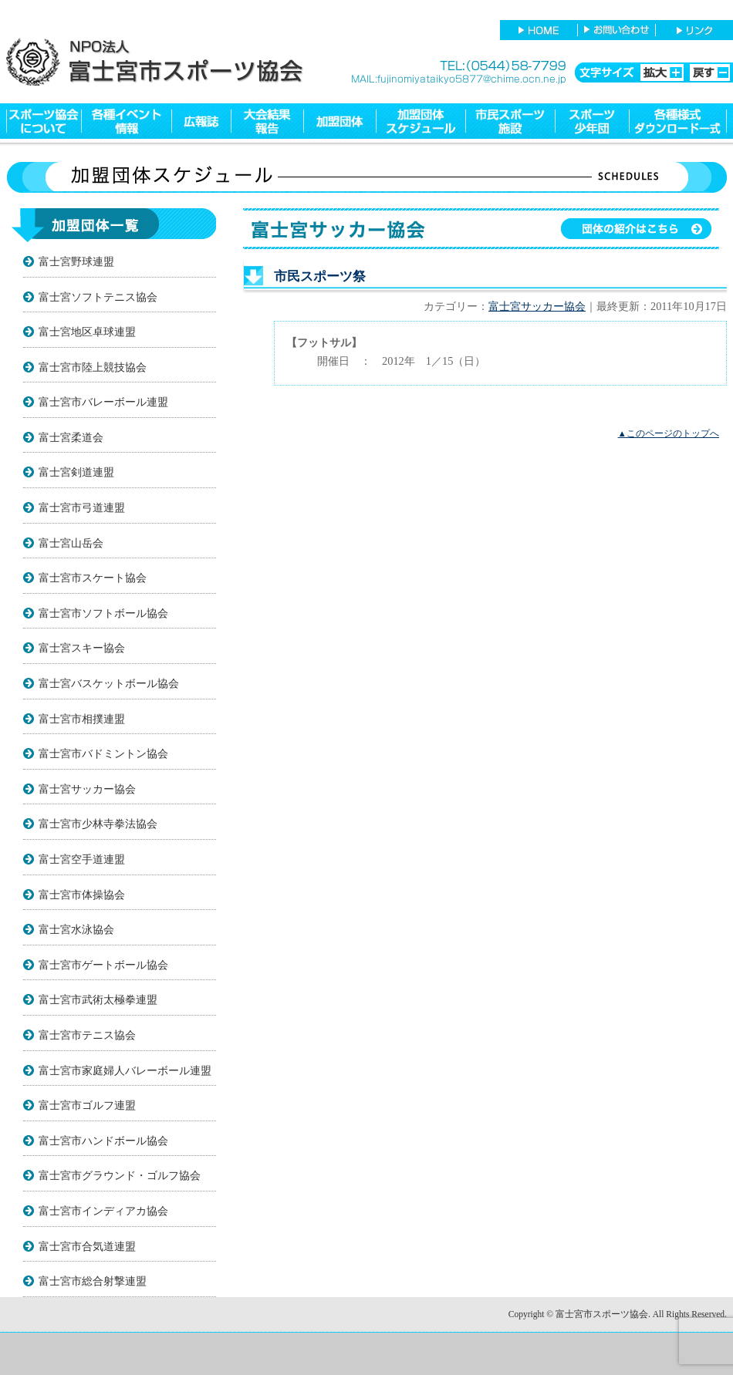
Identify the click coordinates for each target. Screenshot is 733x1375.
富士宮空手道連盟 (82, 859)
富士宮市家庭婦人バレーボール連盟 (125, 1070)
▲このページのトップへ (668, 433)
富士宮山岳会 (71, 543)
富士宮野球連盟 (76, 261)
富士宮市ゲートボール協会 (103, 965)
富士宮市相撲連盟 (82, 719)
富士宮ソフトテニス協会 (98, 297)
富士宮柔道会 (71, 437)
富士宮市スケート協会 (93, 577)
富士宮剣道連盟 (76, 472)
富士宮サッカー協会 (87, 789)
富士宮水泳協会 (76, 929)
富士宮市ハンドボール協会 (103, 1140)
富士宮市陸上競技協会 (93, 367)
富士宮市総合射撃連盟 (93, 1281)
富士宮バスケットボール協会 (109, 683)
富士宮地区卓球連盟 (87, 331)
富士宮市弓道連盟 (82, 507)
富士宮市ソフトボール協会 (103, 613)
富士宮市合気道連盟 (87, 1246)
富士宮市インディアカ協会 (103, 1211)
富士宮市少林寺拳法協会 (98, 823)
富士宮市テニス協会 (87, 1035)
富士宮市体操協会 (82, 894)
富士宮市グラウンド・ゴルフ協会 (120, 1175)
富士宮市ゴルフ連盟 (87, 1105)
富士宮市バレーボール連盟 (103, 402)
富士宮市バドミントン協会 (103, 753)
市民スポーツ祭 (320, 276)
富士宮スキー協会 (82, 648)
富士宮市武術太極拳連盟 (98, 999)
